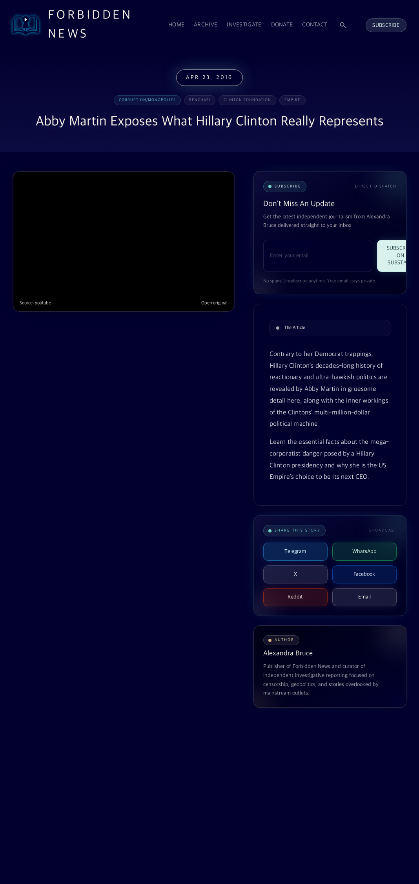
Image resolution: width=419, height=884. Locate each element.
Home (176, 25)
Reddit (295, 597)
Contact (314, 25)
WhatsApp (364, 551)
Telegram (295, 551)
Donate (282, 25)
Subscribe (386, 25)
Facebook (364, 574)
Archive (205, 25)
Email (364, 597)
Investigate (244, 25)
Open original (214, 303)
